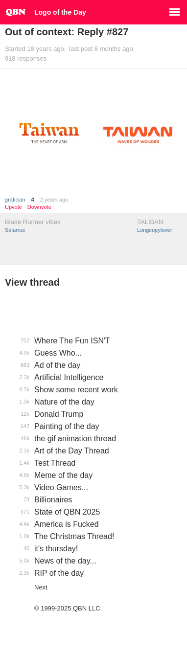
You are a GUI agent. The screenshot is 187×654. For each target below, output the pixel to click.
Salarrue (15, 230)
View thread (32, 282)
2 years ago (54, 200)
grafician (15, 200)
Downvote (39, 207)
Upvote (13, 207)
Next (40, 587)
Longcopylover (154, 230)
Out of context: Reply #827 (66, 31)
